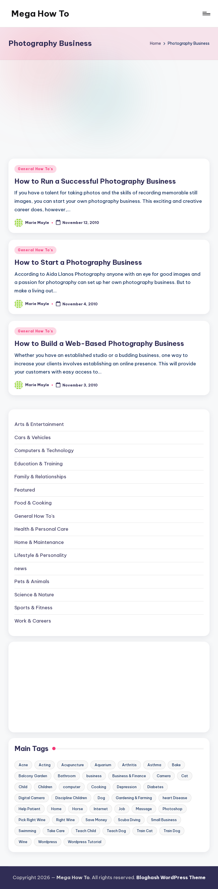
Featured (24, 490)
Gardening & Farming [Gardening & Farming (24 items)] (134, 797)
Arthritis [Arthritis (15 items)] (129, 765)
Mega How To (40, 13)
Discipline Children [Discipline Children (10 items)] (71, 797)
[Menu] (206, 13)
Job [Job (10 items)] (122, 808)
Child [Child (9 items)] (23, 786)
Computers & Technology (44, 450)
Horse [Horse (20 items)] (77, 808)
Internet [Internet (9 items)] (101, 808)
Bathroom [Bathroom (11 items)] (67, 776)
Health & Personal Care (41, 529)
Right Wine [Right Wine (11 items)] (65, 819)
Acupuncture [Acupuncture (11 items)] (72, 765)
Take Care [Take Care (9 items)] (56, 830)
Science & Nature (34, 595)
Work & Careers (32, 621)
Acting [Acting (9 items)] (45, 765)
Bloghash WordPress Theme (171, 877)
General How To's (35, 169)
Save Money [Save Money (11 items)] (96, 819)
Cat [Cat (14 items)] (184, 776)
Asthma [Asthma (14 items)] (154, 765)
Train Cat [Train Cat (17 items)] (145, 830)
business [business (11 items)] (94, 776)
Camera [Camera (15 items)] (164, 776)
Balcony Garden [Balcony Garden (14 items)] (33, 776)
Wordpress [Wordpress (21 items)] (47, 841)
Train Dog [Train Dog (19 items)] (172, 830)
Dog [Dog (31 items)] (101, 797)
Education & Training (38, 464)
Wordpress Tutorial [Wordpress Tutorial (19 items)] (84, 841)
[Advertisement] (109, 102)
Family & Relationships (40, 477)
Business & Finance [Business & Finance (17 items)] (129, 776)
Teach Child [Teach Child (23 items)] (85, 830)
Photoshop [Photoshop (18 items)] (172, 808)
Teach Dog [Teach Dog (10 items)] (116, 830)
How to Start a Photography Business (78, 262)
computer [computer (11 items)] (71, 786)
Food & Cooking (33, 503)
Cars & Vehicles (32, 437)
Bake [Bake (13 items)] (176, 765)
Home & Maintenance (39, 542)
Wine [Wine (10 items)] (23, 841)
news (20, 568)
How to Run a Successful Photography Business (95, 181)
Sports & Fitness (33, 607)
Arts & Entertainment (39, 424)
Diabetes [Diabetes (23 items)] (155, 786)
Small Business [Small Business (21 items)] (164, 819)
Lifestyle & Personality (40, 555)
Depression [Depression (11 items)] (127, 786)
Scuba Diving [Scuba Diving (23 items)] (129, 819)
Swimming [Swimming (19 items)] (27, 830)
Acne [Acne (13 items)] (23, 765)
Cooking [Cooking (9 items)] (98, 786)
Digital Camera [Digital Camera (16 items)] (32, 797)
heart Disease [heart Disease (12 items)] (175, 797)
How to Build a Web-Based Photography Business (99, 343)
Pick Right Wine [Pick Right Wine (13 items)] (32, 819)
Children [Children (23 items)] (45, 786)
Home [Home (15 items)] (56, 808)
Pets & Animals (31, 581)
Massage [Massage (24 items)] (144, 808)
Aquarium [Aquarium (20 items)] (103, 765)
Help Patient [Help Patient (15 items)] (29, 808)
